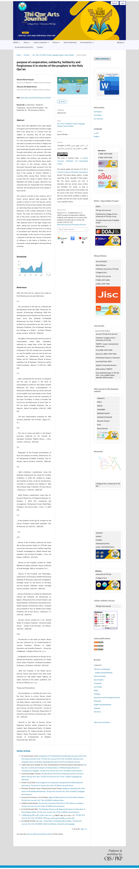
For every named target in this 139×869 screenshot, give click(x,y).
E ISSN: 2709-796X (105, 157)
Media (96, 690)
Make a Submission (102, 58)
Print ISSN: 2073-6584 (104, 350)
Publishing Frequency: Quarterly (108, 358)
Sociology (97, 694)
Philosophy (97, 701)
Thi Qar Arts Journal (69, 20)
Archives (27, 55)
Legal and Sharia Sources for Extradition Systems (66, 797)
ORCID (99, 406)
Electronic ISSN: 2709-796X (106, 354)
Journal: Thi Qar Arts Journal (106, 334)
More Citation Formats (66, 229)
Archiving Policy (86, 42)
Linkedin (99, 540)
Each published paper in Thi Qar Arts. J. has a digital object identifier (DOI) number (107, 375)
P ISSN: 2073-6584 (105, 154)
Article (63, 102)
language (97, 708)
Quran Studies (98, 680)
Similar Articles (23, 751)
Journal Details (101, 261)
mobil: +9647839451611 (105, 547)
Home (19, 55)
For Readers (98, 112)
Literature (97, 712)
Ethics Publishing (70, 42)
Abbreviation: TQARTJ (104, 369)
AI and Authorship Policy (24, 47)
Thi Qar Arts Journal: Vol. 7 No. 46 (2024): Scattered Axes (42, 800)
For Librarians (98, 119)
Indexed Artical (101, 226)
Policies (56, 42)
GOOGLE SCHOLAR (104, 417)
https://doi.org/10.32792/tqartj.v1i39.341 (35, 98)
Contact (40, 47)
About (26, 42)
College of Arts (101, 272)
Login (122, 3)
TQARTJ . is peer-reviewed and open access (107, 345)
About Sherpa (101, 265)
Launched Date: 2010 (103, 361)
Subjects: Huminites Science (106, 365)
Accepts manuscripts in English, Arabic (107, 221)
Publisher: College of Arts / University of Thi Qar (106, 339)
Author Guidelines (40, 42)
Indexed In (101, 398)
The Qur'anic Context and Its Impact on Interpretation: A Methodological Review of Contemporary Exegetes (53, 768)
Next (82, 829)
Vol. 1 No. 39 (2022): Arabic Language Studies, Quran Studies (53, 55)
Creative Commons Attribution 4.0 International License (72, 161)
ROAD (100, 170)
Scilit (99, 425)
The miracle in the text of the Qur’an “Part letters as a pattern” (61, 803)
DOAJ (98, 206)
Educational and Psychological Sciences (107, 697)
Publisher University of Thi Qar (107, 269)
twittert (98, 536)
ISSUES (16, 42)
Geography (97, 683)
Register (115, 3)
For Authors (98, 115)
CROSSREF (101, 410)
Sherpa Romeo (102, 428)
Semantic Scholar (103, 421)
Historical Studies (100, 676)
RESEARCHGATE (103, 413)
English (96, 136)
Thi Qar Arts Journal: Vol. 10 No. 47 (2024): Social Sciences (43, 806)
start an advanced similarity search (39, 834)
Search (120, 42)
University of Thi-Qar (103, 574)
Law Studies (98, 687)
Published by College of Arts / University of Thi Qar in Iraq (107, 215)
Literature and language (102, 669)
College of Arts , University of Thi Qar (108, 485)
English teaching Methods (103, 673)
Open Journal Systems (102, 722)
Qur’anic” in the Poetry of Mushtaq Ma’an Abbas (54, 821)
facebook (99, 533)
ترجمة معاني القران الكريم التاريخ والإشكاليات (48, 815)
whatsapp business (103, 543)
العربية (96, 133)
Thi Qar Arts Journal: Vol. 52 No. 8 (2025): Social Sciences (58, 812)
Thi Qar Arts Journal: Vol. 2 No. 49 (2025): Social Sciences (61, 771)
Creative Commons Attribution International (72, 172)
